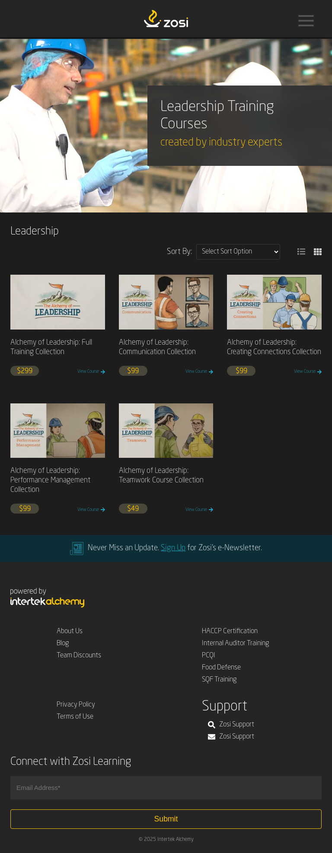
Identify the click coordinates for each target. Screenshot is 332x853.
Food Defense (221, 667)
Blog (63, 643)
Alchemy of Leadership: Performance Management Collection (50, 480)
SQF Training (219, 679)
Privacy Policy (76, 704)
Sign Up (173, 548)
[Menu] (306, 20)
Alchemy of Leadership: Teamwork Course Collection (161, 475)
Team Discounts (79, 655)
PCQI (208, 655)
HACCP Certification (230, 631)
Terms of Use (75, 716)
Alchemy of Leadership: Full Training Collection (51, 347)
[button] (301, 251)
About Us (70, 631)
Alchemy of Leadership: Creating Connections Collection (274, 347)
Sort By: (179, 252)
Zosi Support (231, 725)
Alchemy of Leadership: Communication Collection (157, 347)
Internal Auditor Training (235, 643)
